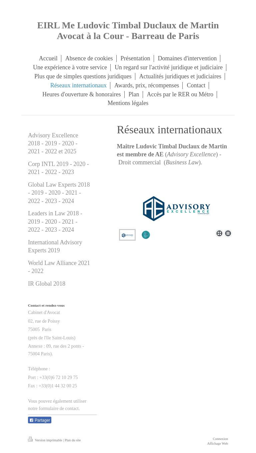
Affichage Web (217, 443)
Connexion (220, 439)
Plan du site (73, 440)
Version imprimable (45, 440)
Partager (39, 420)
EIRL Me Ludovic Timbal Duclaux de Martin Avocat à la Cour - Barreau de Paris (128, 30)
